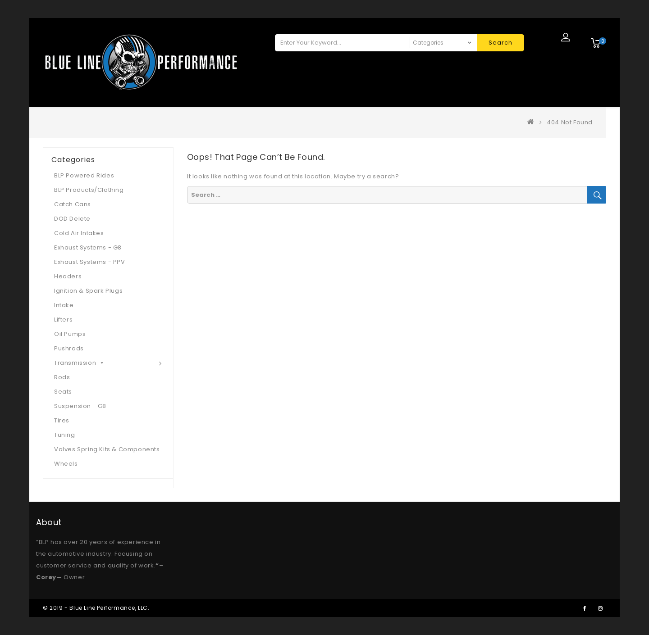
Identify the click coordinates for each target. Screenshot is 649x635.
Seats (63, 391)
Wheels (66, 463)
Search (500, 42)
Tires (61, 420)
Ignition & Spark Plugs (88, 290)
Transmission (79, 362)
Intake (64, 305)
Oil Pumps (70, 334)
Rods (62, 377)
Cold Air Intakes (79, 233)
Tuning (64, 435)
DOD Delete (72, 218)
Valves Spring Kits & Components (107, 449)
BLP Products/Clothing (89, 190)
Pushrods (69, 348)
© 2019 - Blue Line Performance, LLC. (96, 608)
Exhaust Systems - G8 (88, 247)
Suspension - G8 (80, 406)
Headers (68, 276)
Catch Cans (72, 204)
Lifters (63, 319)
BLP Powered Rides (84, 175)
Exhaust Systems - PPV (89, 262)
